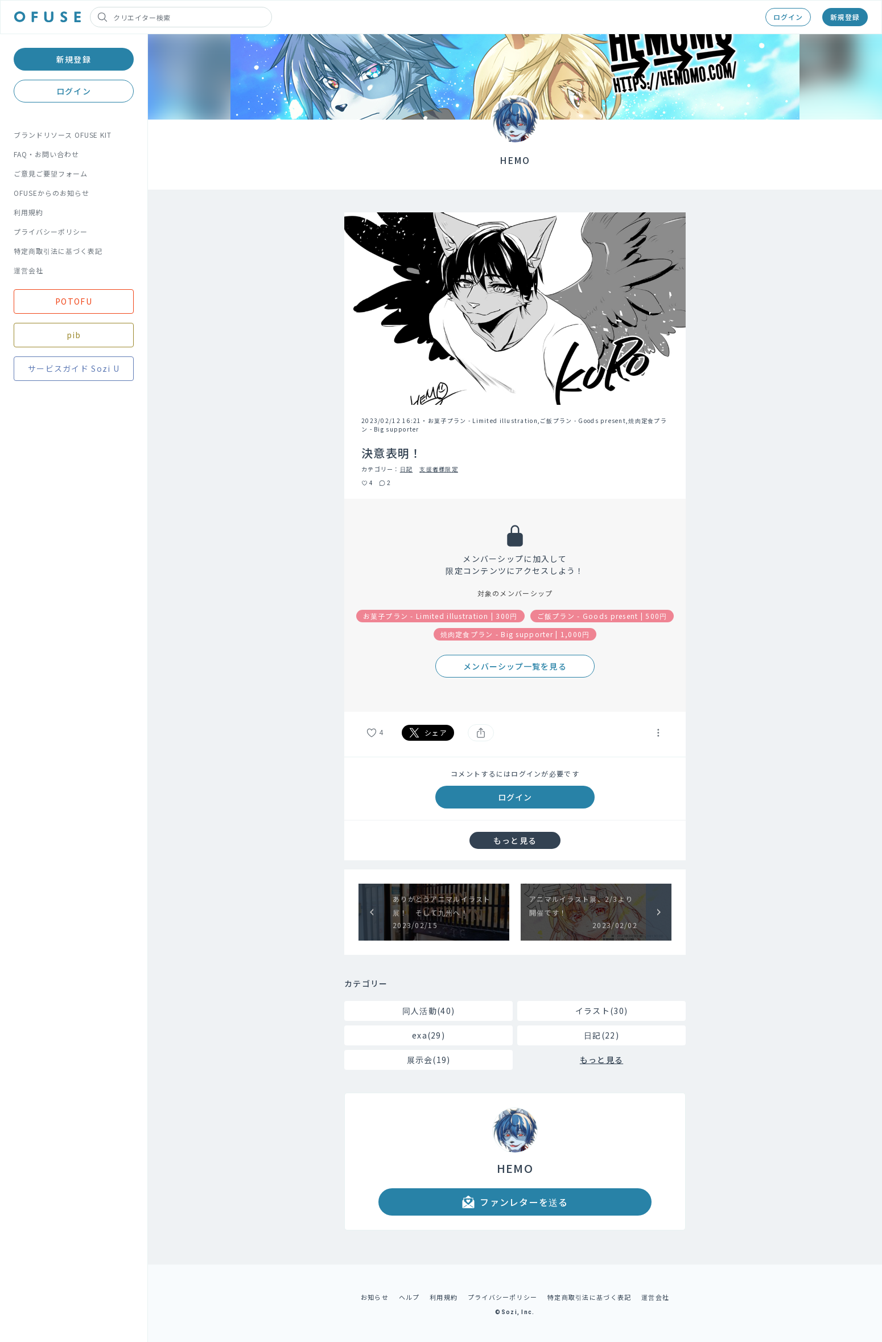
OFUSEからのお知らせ (51, 193)
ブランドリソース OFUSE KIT (63, 134)
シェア (428, 732)
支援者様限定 (438, 469)
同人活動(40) (428, 1010)
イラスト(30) (601, 1010)
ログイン (788, 17)
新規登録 (845, 17)
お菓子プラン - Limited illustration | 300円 (440, 616)
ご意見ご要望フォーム (51, 173)
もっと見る (515, 840)
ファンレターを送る (514, 1202)
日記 (406, 469)
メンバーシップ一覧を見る (514, 666)
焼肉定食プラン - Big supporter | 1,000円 (515, 634)
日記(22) (601, 1035)
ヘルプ (409, 1297)
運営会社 (28, 270)
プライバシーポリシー (51, 231)
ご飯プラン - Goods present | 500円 (602, 616)
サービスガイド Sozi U (73, 368)
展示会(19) (429, 1059)
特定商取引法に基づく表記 (58, 251)
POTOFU (73, 301)
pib (74, 334)
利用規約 (28, 212)
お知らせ (375, 1297)
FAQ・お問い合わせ (46, 154)
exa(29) (428, 1035)
